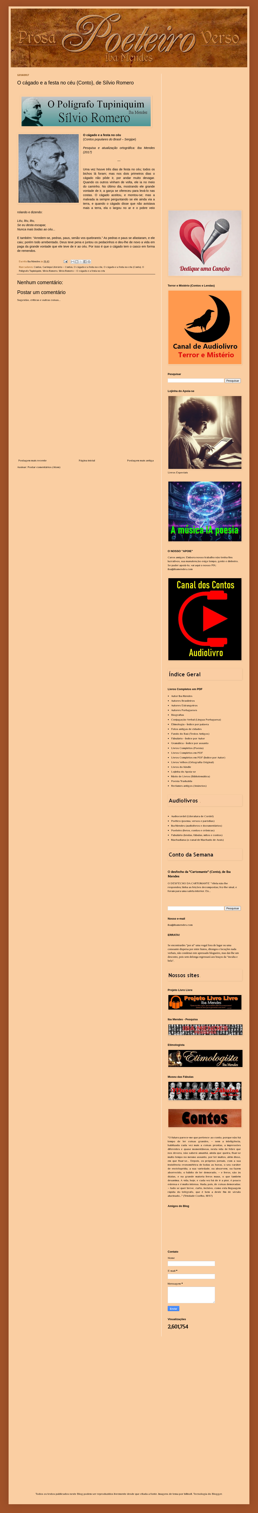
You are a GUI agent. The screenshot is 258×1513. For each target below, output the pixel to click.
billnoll (188, 1493)
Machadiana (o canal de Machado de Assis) (197, 839)
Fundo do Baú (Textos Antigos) (190, 733)
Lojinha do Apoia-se (183, 771)
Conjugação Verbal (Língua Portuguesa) (196, 719)
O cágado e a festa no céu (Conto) (122, 267)
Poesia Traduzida (181, 781)
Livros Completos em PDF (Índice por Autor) (198, 757)
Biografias (177, 714)
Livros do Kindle (181, 767)
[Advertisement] (86, 426)
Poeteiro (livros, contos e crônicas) (193, 830)
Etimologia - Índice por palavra (190, 724)
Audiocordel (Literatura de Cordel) (192, 816)
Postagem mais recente (32, 460)
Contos (37, 267)
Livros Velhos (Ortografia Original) (192, 762)
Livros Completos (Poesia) (187, 748)
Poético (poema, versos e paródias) (193, 821)
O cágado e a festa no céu (88, 267)
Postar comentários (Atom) (44, 467)
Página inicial (87, 460)
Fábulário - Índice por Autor (188, 738)
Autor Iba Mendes (181, 696)
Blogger (217, 1493)
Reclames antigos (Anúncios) (189, 785)
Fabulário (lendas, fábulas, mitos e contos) (197, 835)
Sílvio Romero (50, 270)
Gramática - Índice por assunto (190, 743)
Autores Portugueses (184, 710)
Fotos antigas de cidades (186, 729)
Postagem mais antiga (140, 460)
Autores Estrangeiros (184, 705)
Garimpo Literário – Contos (57, 267)
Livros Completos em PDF (187, 752)
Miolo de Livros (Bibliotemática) (190, 776)
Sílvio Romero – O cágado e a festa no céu (82, 270)
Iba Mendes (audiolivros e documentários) (196, 825)
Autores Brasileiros (183, 700)
